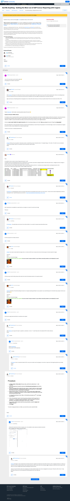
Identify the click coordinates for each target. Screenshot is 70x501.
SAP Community (43, 490)
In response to (10, 91)
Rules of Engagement (10, 487)
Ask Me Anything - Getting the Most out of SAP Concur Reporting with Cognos (31, 8)
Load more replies (35, 479)
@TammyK (9, 191)
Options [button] (65, 10)
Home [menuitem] (6, 4)
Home (3, 10)
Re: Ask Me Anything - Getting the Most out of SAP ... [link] (33, 10)
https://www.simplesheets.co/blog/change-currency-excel (35, 192)
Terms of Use (12, 495)
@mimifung (9, 224)
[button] (6, 66)
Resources (8, 10)
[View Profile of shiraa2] (12, 421)
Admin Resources (14, 10)
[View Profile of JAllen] (8, 233)
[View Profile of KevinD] (19, 19)
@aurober (8, 290)
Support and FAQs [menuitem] (31, 4)
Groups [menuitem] (18, 4)
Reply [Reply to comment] (63, 102)
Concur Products (25, 490)
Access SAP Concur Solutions (28, 487)
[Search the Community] (62, 4)
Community (12, 1)
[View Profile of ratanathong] (10, 52)
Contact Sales (25, 491)
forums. (35, 15)
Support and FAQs (10, 490)
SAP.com (41, 487)
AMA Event (5, 61)
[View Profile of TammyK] (8, 154)
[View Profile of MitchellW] (12, 89)
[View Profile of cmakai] (8, 107)
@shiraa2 (10, 330)
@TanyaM (32, 27)
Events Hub (21, 10)
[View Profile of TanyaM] (9, 55)
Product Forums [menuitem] (11, 4)
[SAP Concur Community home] (4, 1)
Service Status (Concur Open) (57, 487)
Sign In (67, 1)
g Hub (16, 24)
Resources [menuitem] (24, 4)
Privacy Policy (8, 495)
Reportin (13, 24)
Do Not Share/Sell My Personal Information (20, 495)
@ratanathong (27, 27)
